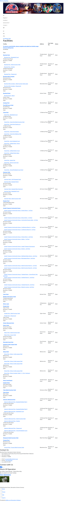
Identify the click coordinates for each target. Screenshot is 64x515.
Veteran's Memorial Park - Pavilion (12, 421)
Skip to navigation (4, 0)
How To (3, 497)
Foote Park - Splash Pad (9, 160)
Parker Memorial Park (8, 323)
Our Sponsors (5, 474)
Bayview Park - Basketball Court (11, 57)
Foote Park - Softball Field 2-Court (12, 150)
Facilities (5, 20)
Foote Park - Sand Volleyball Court (12, 141)
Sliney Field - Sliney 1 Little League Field (13, 354)
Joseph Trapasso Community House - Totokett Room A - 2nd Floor (19, 277)
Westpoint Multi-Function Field (10, 438)
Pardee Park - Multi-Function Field (12, 313)
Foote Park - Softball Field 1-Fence (12, 143)
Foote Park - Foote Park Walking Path (12, 134)
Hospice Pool (6, 201)
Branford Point (6, 93)
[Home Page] (6, 15)
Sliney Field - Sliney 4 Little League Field (13, 371)
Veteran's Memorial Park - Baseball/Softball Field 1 (15, 402)
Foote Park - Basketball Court (11, 114)
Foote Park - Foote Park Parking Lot (12, 124)
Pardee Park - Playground (10, 315)
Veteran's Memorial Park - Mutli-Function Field (14, 418)
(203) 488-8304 (8, 460)
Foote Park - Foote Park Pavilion (11, 131)
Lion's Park (6, 294)
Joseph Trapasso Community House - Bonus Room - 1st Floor (18, 217)
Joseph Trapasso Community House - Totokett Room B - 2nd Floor (19, 284)
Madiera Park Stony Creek (9, 296)
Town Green (6, 392)
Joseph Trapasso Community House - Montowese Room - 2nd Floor (19, 258)
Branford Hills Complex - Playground (12, 86)
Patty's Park (6, 325)
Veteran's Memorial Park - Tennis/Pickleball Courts (15, 430)
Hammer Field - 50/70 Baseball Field (12, 179)
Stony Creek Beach (7, 380)
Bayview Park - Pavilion (9, 67)
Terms (3, 489)
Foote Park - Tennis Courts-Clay (11, 162)
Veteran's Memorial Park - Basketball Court (14, 411)
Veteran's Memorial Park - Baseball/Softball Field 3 (15, 409)
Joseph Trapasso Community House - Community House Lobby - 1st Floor (21, 220)
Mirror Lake (6, 304)
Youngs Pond (6, 440)
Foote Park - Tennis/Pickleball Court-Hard (13, 170)
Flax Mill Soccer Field (8, 105)
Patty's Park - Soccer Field (10, 335)
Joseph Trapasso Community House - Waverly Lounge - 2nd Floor (19, 287)
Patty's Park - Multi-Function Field (12, 332)
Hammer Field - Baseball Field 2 (11, 181)
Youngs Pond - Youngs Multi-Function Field (14, 447)
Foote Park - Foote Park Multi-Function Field (14, 122)
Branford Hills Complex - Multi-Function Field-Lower (16, 83)
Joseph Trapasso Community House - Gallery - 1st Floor (17, 239)
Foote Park (6, 112)
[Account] (6, 27)
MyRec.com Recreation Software (13, 500)
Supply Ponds (6, 382)
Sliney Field (6, 351)
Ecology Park (6, 103)
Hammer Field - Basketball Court (11, 191)
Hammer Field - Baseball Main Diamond (13, 189)
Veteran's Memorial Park (9, 399)
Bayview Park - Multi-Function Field (12, 64)
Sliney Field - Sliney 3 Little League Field (13, 363)
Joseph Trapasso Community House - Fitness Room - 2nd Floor (18, 237)
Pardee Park (6, 306)
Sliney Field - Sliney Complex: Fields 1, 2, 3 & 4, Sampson (17, 373)
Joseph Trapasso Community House (11, 208)
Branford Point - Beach (9, 95)
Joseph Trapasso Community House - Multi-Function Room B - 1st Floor (20, 268)
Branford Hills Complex (8, 76)
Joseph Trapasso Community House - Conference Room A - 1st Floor (19, 227)
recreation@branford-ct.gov (11, 459)
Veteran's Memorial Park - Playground (13, 428)
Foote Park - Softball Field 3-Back (11, 153)
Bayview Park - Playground (10, 74)
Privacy (3, 492)
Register (5, 18)
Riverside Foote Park (8, 342)
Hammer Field (6, 172)
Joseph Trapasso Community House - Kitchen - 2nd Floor (17, 248)
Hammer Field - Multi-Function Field (12, 198)
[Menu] (4, 36)
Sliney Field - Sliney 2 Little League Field (13, 361)
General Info (6, 22)
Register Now (8, 38)
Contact (5, 25)
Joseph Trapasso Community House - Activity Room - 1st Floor (18, 210)
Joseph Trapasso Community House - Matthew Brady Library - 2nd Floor (20, 256)
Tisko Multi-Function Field (9, 390)
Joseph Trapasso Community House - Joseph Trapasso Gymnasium (19, 246)
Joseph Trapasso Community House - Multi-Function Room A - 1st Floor (20, 265)
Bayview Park (6, 55)
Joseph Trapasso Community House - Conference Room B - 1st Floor (19, 229)
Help (3, 494)
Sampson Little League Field (10, 344)
